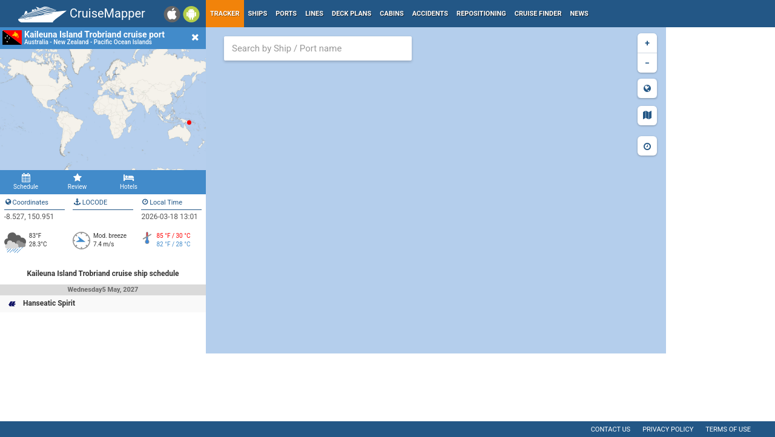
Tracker (225, 14)
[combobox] (318, 48)
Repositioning (481, 14)
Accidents (430, 14)
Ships (258, 14)
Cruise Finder (538, 14)
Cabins (391, 14)
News (579, 14)
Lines (314, 14)
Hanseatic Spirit (49, 303)
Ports (286, 14)
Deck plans (351, 14)
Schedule (25, 181)
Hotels (128, 181)
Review (77, 181)
